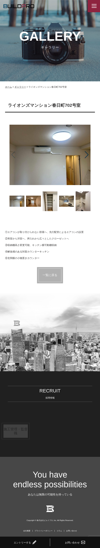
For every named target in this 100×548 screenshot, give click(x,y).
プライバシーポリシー (44, 531)
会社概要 (26, 531)
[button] (86, 154)
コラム (59, 531)
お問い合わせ (71, 531)
